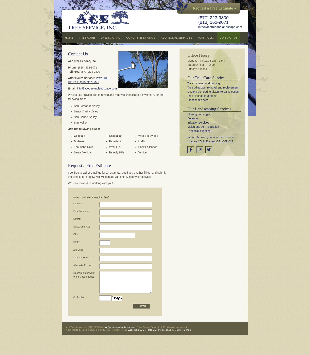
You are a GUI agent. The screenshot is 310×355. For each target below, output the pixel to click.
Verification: (80, 297)
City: (75, 234)
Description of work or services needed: (84, 275)
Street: (77, 219)
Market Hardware (183, 330)
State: (76, 242)
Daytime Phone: (82, 257)
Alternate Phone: (82, 265)
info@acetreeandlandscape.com (220, 27)
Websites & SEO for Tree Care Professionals (149, 330)
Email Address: (82, 211)
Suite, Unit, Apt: (82, 226)
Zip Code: (78, 249)
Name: (77, 203)
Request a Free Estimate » (214, 8)
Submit (141, 306)
